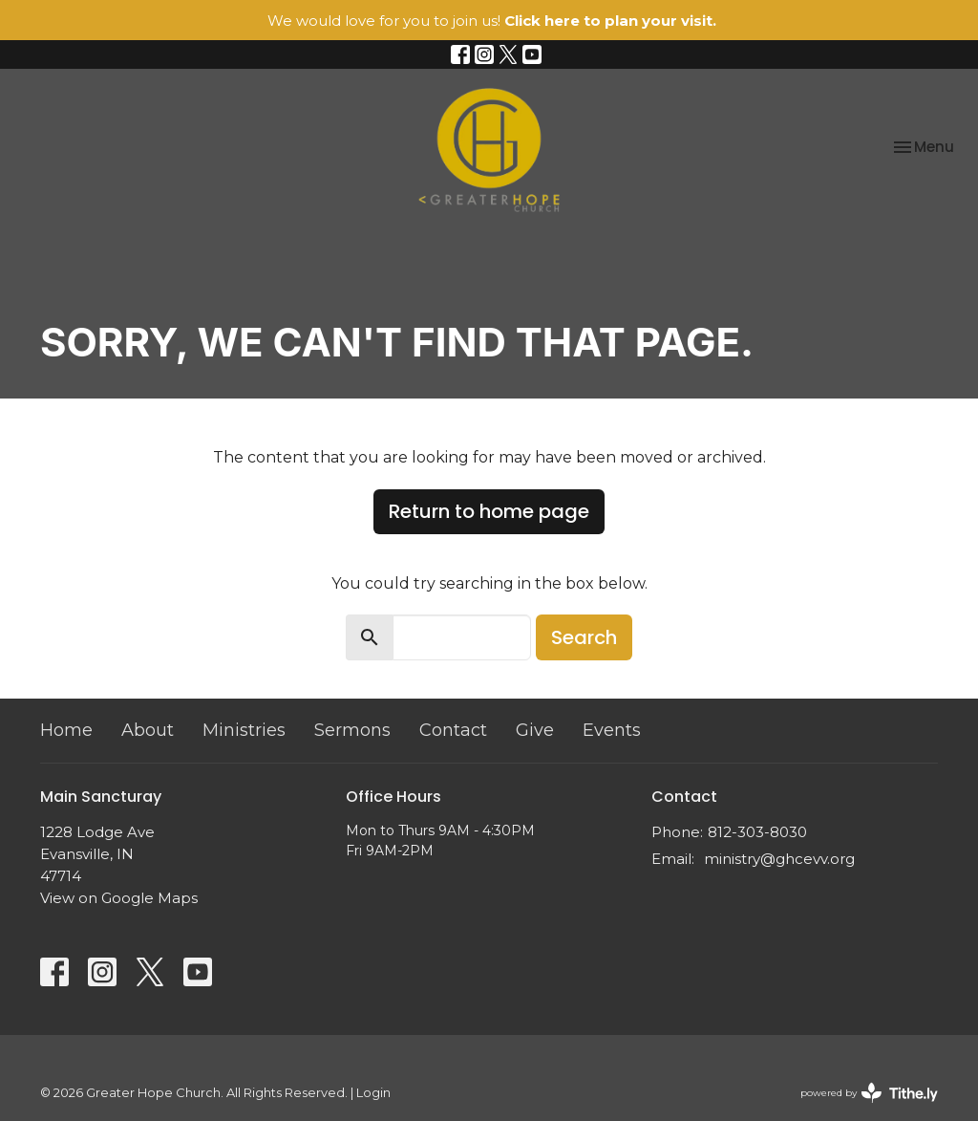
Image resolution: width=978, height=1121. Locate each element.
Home (66, 730)
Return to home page (489, 511)
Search (584, 637)
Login (373, 1093)
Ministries (244, 730)
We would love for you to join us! (491, 20)
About (147, 730)
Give (535, 730)
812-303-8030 (757, 832)
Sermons (352, 730)
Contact (453, 730)
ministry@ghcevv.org (779, 859)
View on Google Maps (119, 898)
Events (612, 730)
